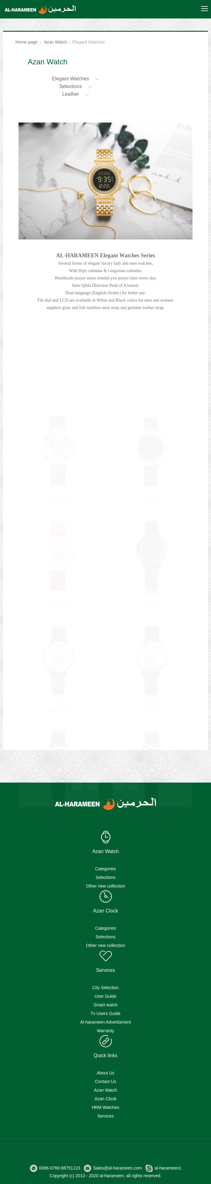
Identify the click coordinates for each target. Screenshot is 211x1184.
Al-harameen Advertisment (105, 1022)
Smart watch (106, 1004)
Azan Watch (55, 43)
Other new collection (105, 886)
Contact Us (105, 1081)
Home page (26, 43)
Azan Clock (105, 1098)
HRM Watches (106, 1107)
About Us (106, 1072)
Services (105, 1116)
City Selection (105, 987)
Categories (105, 868)
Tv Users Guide (105, 1013)
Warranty (105, 1030)
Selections (105, 877)
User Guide (105, 996)
